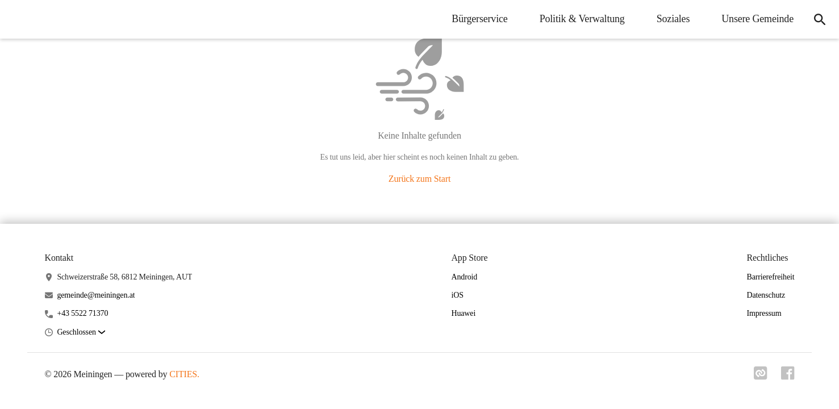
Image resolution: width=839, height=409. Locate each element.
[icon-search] (819, 19)
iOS (457, 295)
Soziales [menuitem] (673, 18)
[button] (81, 333)
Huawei (463, 313)
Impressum (763, 313)
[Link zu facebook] (788, 376)
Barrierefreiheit (770, 277)
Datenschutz (765, 295)
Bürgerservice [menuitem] (479, 18)
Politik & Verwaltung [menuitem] (582, 18)
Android (464, 277)
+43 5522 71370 (82, 313)
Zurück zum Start (419, 178)
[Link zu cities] (760, 376)
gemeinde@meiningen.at (96, 295)
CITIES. (184, 374)
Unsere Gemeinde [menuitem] (757, 18)
